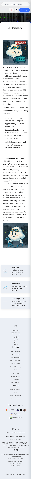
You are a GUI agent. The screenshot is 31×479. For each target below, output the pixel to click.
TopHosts (15, 414)
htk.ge (6, 432)
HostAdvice (10, 410)
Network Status (15, 383)
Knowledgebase (16, 376)
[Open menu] (16, 10)
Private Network (15, 360)
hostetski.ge (12, 432)
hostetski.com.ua (21, 432)
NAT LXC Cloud (15, 351)
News (15, 392)
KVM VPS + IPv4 (15, 354)
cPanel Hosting (15, 357)
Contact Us (15, 380)
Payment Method (15, 389)
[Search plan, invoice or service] (15, 4)
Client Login (24, 10)
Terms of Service (15, 396)
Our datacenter (15, 399)
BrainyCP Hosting (15, 367)
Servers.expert (15, 418)
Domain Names (15, 364)
